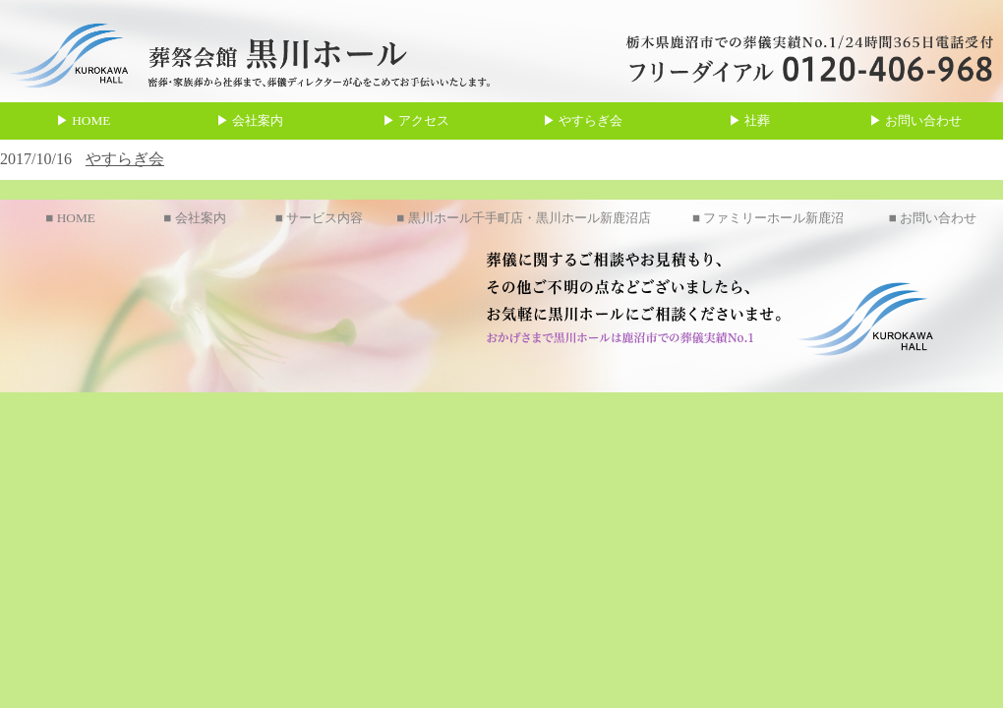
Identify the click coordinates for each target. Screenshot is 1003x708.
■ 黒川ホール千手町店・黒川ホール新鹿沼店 (523, 217)
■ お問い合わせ (932, 217)
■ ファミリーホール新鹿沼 (768, 217)
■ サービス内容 (319, 217)
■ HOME (70, 217)
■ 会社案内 (194, 217)
